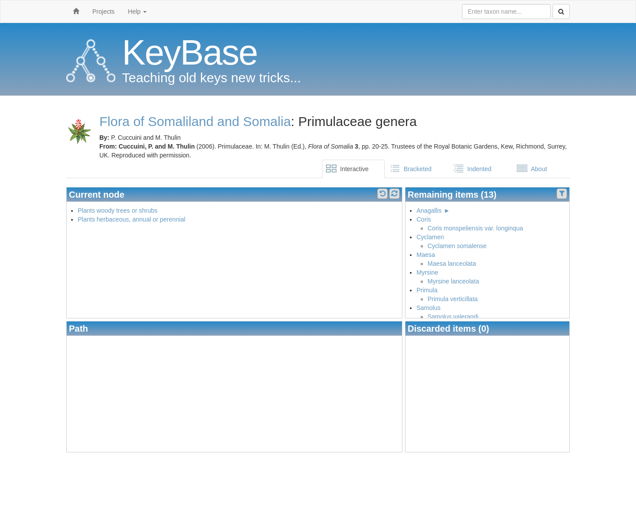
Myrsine (427, 272)
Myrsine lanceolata (453, 281)
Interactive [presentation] (354, 168)
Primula (426, 290)
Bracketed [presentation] (418, 168)
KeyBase (189, 52)
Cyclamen (430, 237)
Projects (103, 11)
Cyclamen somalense (457, 245)
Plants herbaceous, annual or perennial (132, 219)
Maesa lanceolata (452, 263)
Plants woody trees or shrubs (118, 210)
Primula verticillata (453, 298)
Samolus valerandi (453, 316)
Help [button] (137, 11)
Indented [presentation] (479, 168)
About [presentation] (539, 168)
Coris (423, 219)
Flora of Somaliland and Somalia (195, 121)
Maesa (425, 254)
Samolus (428, 307)
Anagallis (429, 210)
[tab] (354, 169)
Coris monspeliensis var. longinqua (475, 228)
